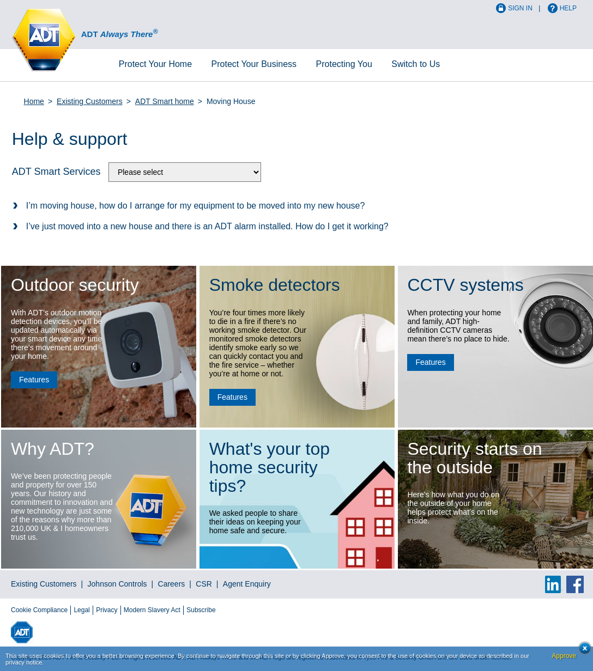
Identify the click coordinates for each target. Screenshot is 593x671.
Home (155, 64)
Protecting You (344, 64)
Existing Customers (90, 101)
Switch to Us (415, 64)
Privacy (106, 610)
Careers (171, 584)
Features (34, 379)
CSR (204, 584)
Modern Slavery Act (152, 610)
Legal (81, 610)
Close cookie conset (582, 651)
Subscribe (200, 610)
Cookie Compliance (39, 610)
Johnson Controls (117, 584)
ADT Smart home (164, 101)
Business (254, 64)
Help (568, 8)
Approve (564, 655)
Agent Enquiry (247, 584)
